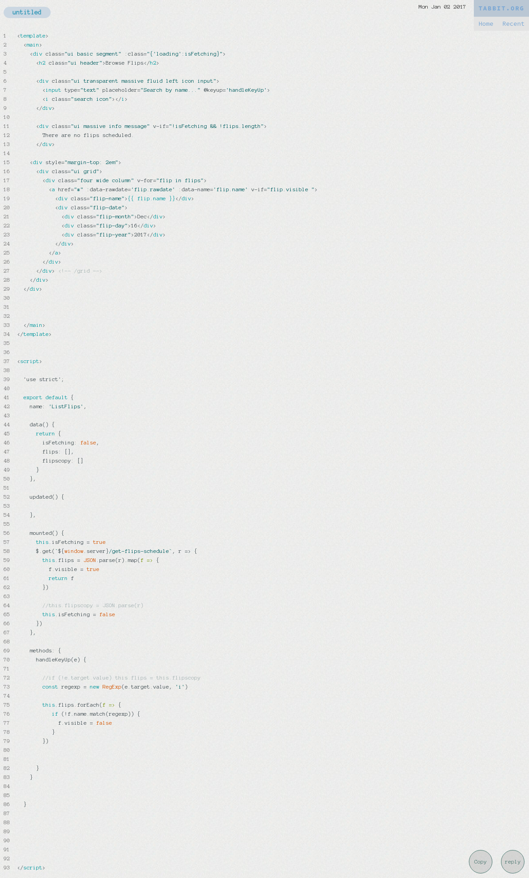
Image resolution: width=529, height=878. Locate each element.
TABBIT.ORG (501, 8)
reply (513, 861)
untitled (27, 12)
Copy (480, 861)
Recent (513, 24)
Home (485, 24)
